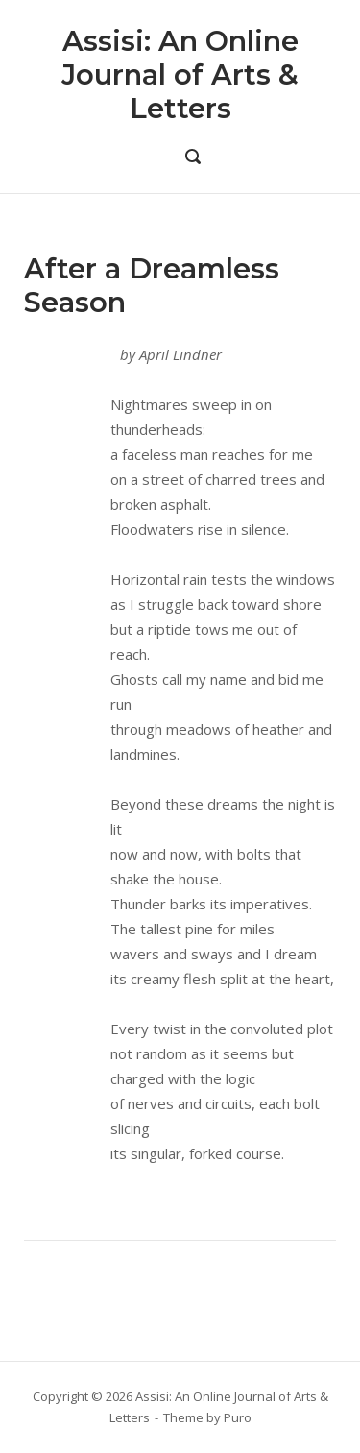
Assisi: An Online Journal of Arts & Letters (180, 74)
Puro (238, 1417)
